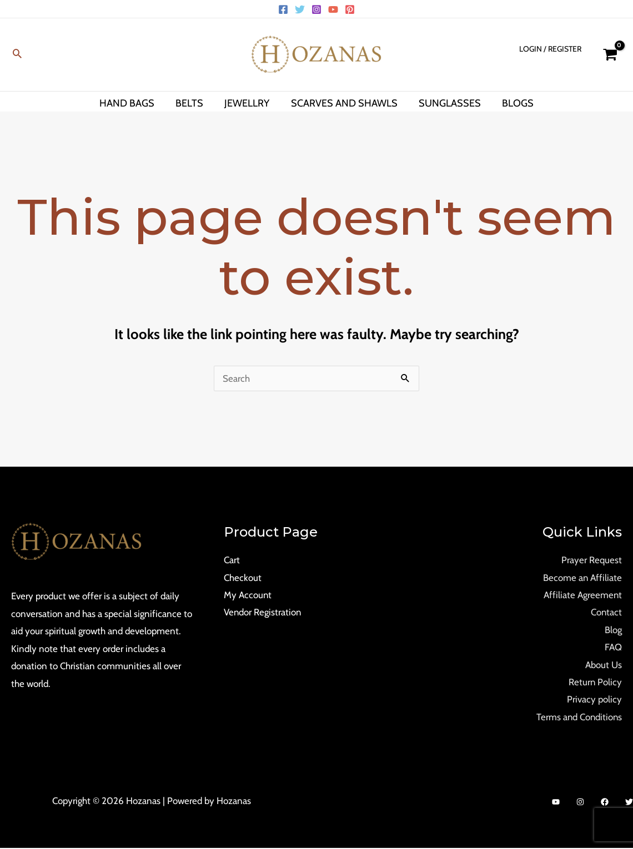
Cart (232, 559)
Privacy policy (594, 700)
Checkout (243, 577)
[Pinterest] (350, 9)
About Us (603, 665)
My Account (248, 594)
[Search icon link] (17, 54)
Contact (606, 612)
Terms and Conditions (578, 717)
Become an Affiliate (582, 577)
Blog (613, 630)
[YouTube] (333, 9)
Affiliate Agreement (582, 594)
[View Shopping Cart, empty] (610, 55)
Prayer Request (591, 559)
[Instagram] (316, 9)
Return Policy (595, 682)
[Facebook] (283, 9)
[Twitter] (300, 9)
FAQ (613, 647)
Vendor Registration (263, 612)
